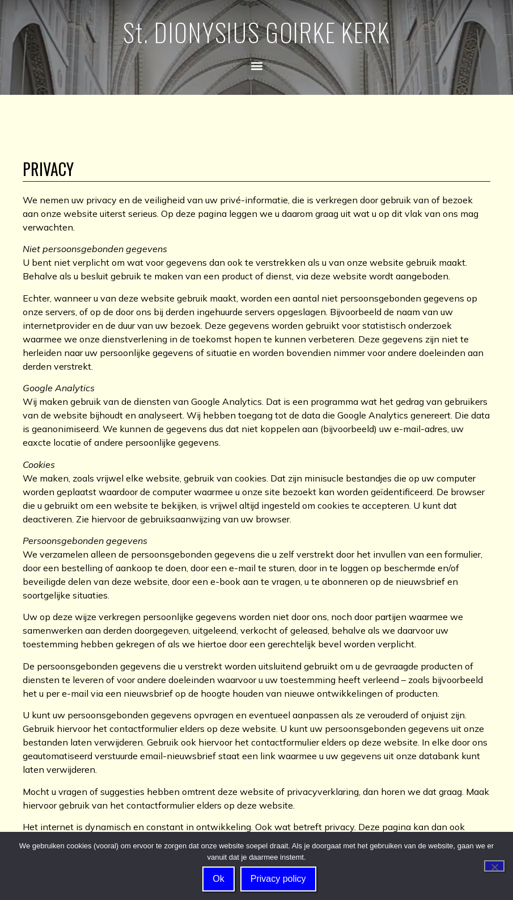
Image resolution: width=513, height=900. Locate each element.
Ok (218, 879)
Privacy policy (278, 879)
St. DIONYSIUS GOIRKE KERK (256, 32)
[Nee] (494, 866)
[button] (256, 65)
